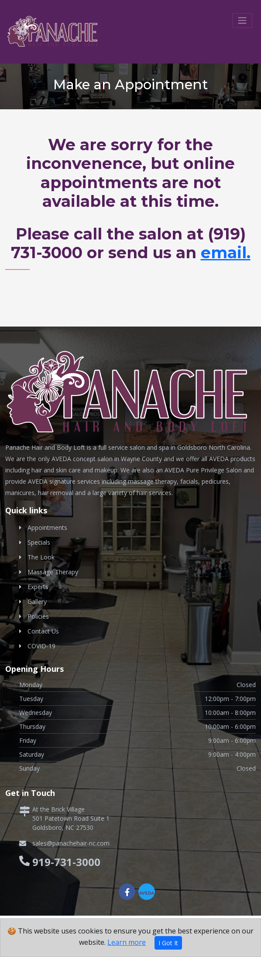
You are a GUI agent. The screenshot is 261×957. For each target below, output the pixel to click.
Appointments (47, 527)
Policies (38, 616)
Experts (37, 587)
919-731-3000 (66, 862)
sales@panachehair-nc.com (71, 843)
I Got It (168, 943)
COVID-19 (41, 646)
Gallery (37, 601)
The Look (41, 557)
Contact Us (43, 631)
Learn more (126, 942)
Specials (38, 542)
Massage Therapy (52, 572)
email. (226, 252)
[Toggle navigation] (242, 20)
